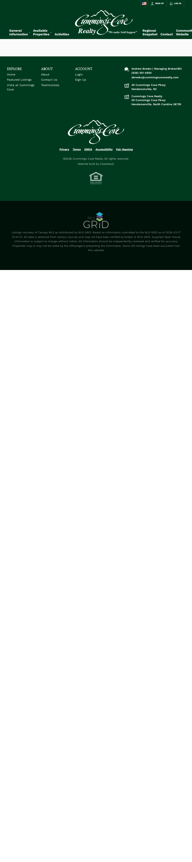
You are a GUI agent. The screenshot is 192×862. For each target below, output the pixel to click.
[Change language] (144, 3)
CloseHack (107, 163)
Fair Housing (124, 149)
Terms (77, 149)
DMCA (88, 149)
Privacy (64, 149)
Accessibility (104, 149)
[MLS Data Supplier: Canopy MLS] (96, 220)
